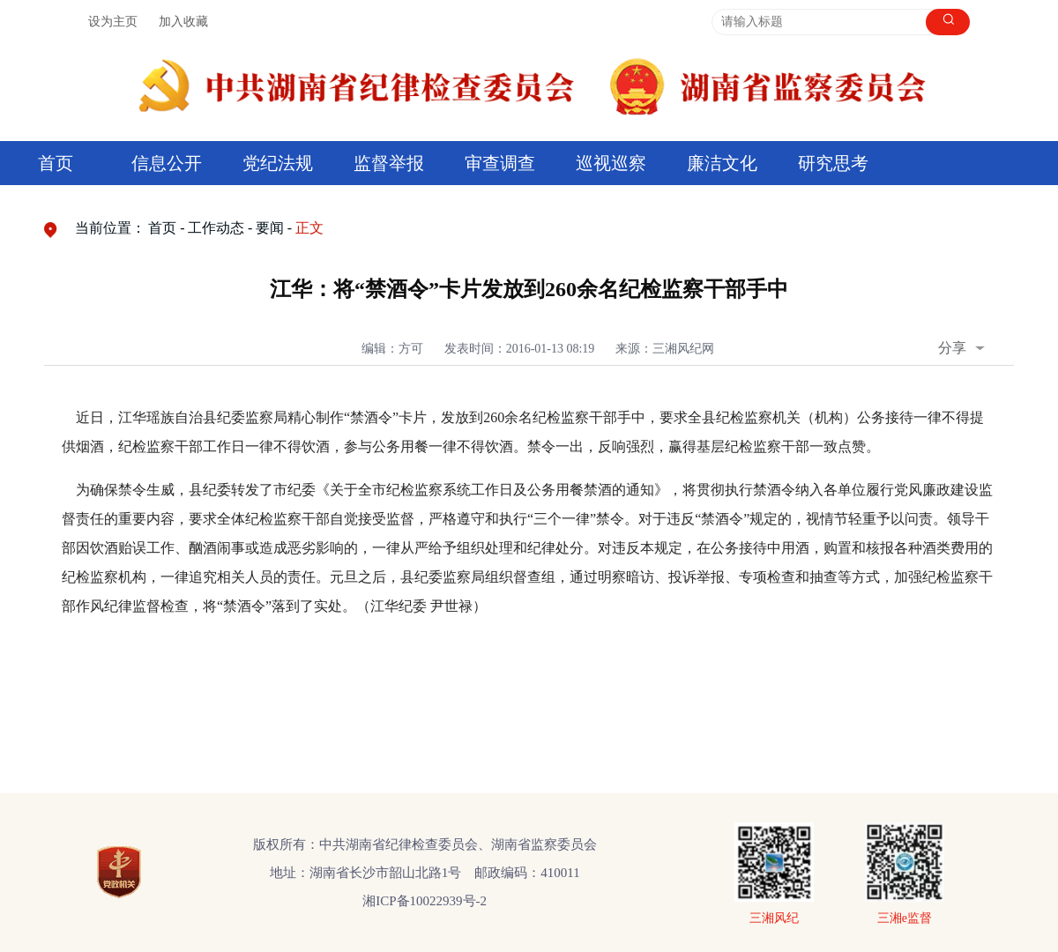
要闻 (270, 227)
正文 (309, 227)
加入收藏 (183, 21)
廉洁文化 (722, 163)
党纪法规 (277, 163)
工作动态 (216, 227)
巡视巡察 (611, 163)
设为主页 (113, 21)
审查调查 (500, 163)
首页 (55, 163)
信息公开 (166, 163)
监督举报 (389, 163)
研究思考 (833, 163)
